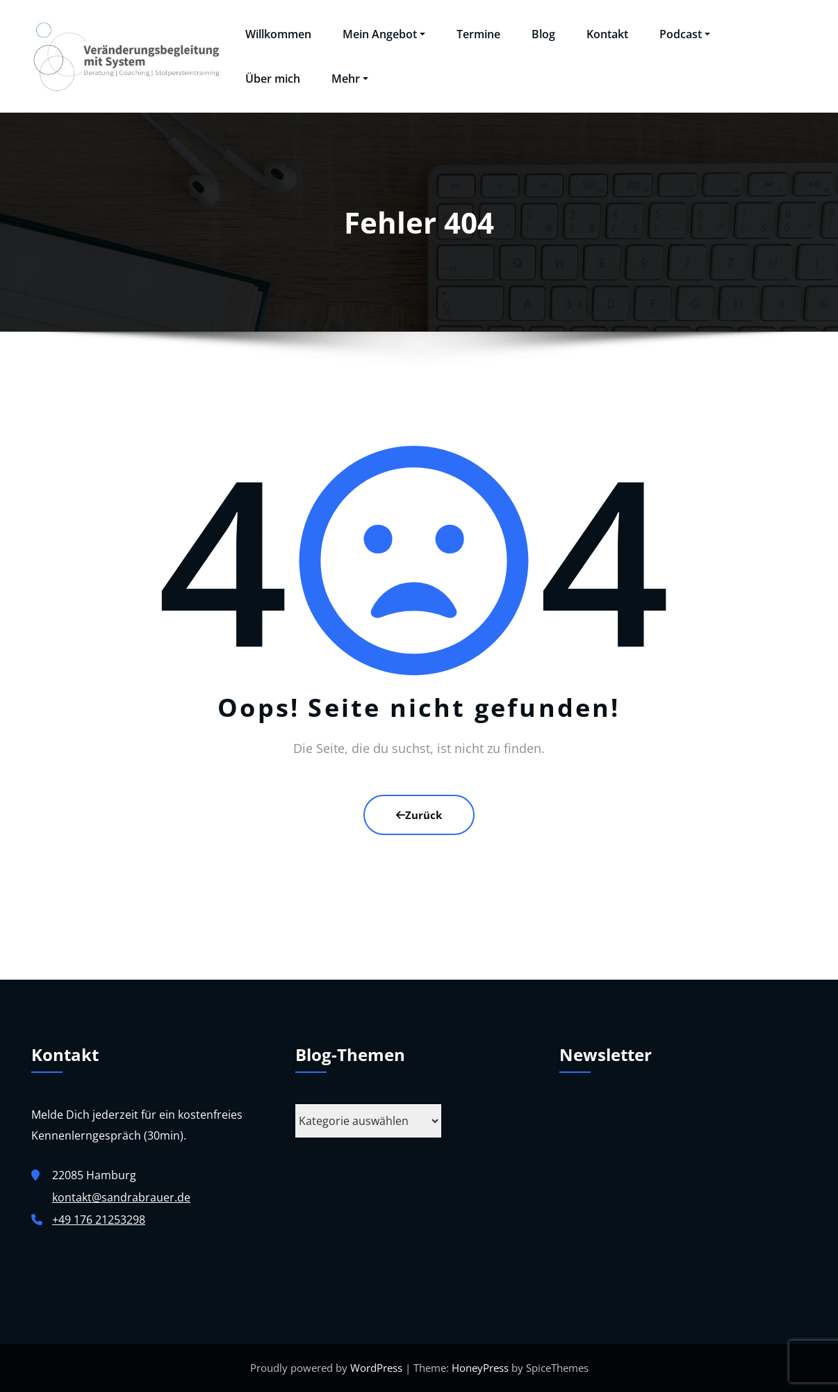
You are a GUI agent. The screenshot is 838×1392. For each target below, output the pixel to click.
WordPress (376, 1368)
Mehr (349, 78)
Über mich (272, 78)
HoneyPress (480, 1368)
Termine (478, 34)
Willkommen (278, 34)
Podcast (684, 34)
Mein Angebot (384, 34)
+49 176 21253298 (98, 1219)
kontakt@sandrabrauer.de (121, 1197)
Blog (543, 34)
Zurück (419, 815)
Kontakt (607, 34)
